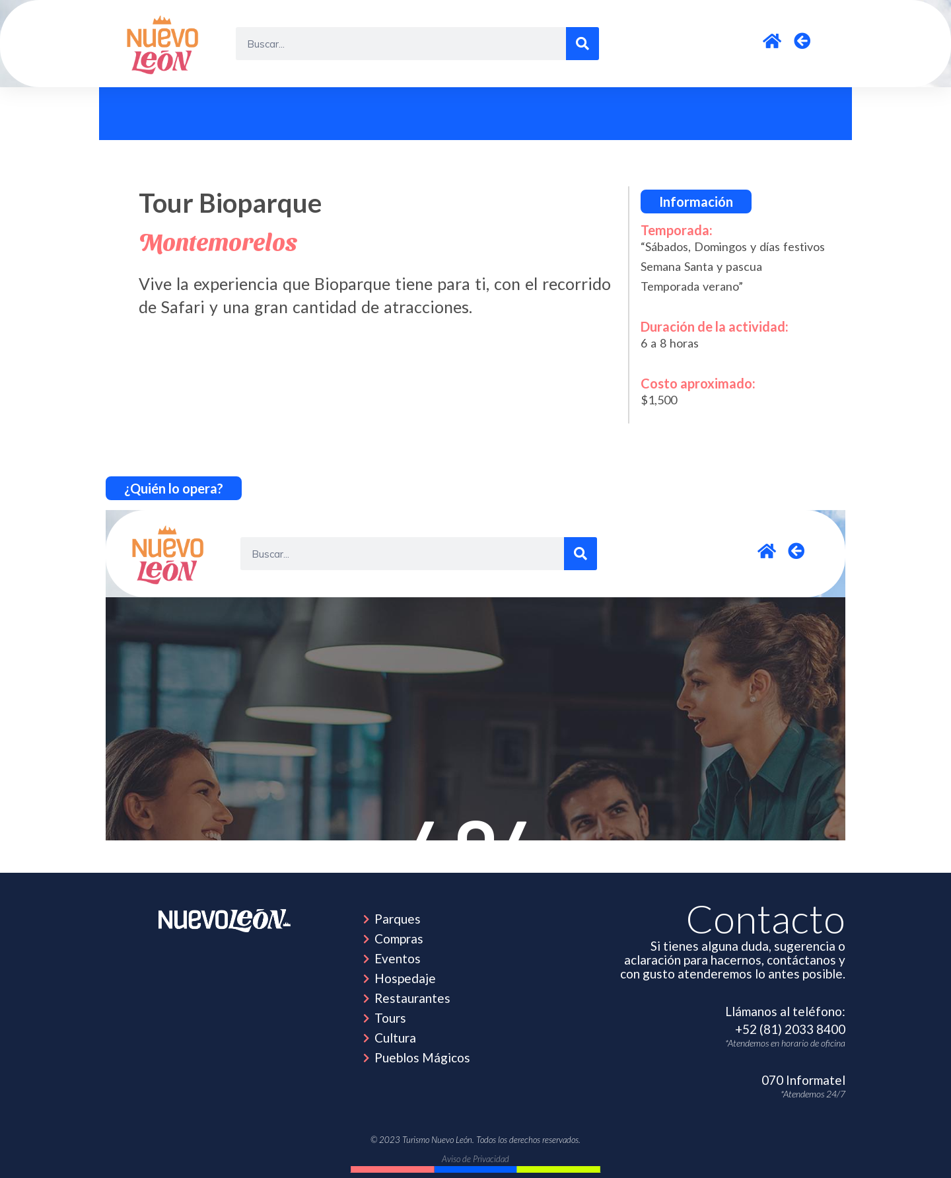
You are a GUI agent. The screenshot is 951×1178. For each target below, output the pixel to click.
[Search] (582, 43)
